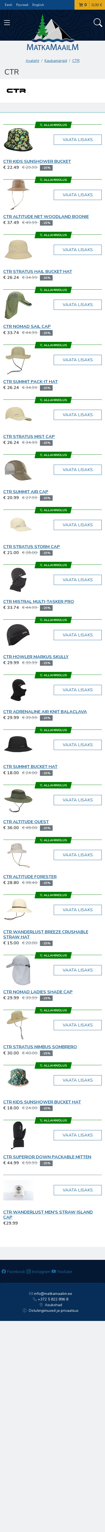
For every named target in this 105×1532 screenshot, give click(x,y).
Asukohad (50, 1304)
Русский (22, 5)
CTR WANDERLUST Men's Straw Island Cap (48, 1214)
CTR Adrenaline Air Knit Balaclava (45, 712)
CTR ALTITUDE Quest (26, 822)
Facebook (13, 1272)
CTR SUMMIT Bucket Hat (30, 767)
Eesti (8, 5)
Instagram (38, 1272)
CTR (76, 60)
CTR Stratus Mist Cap (29, 437)
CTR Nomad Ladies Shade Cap (38, 992)
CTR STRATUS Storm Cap (31, 547)
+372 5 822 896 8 (50, 1299)
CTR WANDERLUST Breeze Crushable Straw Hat (45, 934)
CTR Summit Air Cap (25, 492)
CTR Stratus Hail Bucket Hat (37, 272)
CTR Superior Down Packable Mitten (47, 1157)
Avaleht (32, 60)
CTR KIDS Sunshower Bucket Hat (42, 1102)
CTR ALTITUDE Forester (30, 877)
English (38, 5)
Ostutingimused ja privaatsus (51, 1310)
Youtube (62, 1272)
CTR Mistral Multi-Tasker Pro (38, 602)
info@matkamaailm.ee (50, 1293)
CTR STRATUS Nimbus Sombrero (40, 1047)
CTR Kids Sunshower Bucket (37, 161)
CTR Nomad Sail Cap (27, 326)
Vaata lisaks (78, 140)
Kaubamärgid (56, 60)
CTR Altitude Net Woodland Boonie (46, 217)
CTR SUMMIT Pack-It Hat (30, 382)
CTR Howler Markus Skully (36, 657)
